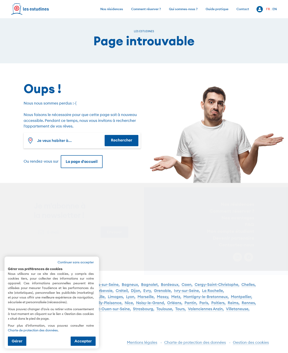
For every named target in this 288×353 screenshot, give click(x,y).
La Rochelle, (213, 292)
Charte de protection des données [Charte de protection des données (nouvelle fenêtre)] (33, 330)
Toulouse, (164, 311)
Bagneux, (130, 286)
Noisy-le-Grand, (150, 305)
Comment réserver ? (146, 9)
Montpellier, (241, 298)
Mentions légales (142, 344)
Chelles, (248, 286)
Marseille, (146, 298)
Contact (242, 9)
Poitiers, (218, 305)
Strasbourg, (143, 311)
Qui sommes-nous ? (183, 9)
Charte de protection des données (195, 344)
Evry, (147, 292)
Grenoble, (163, 292)
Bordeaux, (170, 286)
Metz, (176, 298)
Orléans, (174, 305)
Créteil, (122, 292)
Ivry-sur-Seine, (187, 292)
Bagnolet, (150, 286)
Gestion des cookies (251, 344)
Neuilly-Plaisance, (106, 305)
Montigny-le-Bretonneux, (206, 298)
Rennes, (249, 305)
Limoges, (116, 298)
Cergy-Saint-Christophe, (217, 286)
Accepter (83, 341)
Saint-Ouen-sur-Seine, (110, 311)
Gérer (17, 341)
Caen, (187, 286)
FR (268, 9)
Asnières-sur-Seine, (102, 286)
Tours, (180, 311)
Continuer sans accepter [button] (76, 262)
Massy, (163, 298)
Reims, (234, 305)
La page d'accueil (82, 161)
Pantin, (190, 305)
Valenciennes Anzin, (206, 311)
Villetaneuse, (238, 311)
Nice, (129, 305)
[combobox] (65, 140)
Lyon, (130, 298)
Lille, (102, 298)
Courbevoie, (103, 292)
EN (274, 9)
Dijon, (136, 292)
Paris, (204, 305)
